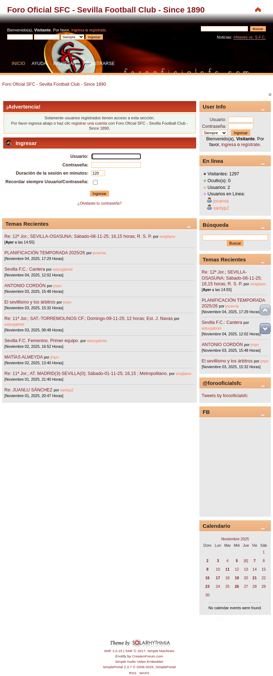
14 (255, 569)
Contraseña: (214, 126)
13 (246, 569)
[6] (246, 561)
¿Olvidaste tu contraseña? (100, 203)
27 (246, 586)
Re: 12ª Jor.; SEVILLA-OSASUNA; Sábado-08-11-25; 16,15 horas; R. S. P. (78, 236)
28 (255, 586)
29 (264, 586)
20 (246, 578)
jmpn (57, 286)
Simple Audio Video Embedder (139, 662)
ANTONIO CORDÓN (24, 285)
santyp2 (66, 390)
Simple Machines (160, 651)
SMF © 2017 (135, 651)
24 (218, 586)
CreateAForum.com (147, 656)
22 (264, 578)
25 (227, 586)
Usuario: (218, 119)
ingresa (77, 30)
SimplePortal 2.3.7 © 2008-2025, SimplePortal (139, 667)
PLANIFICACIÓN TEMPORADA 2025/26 (44, 252)
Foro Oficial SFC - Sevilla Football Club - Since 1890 (106, 9)
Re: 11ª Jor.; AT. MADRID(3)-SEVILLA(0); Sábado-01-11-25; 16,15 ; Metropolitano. (86, 373)
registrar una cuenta (89, 123)
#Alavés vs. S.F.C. (249, 37)
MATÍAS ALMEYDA (23, 357)
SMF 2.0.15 (113, 651)
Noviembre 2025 (235, 539)
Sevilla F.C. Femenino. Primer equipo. (41, 340)
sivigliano (167, 236)
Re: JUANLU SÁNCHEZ (28, 389)
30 (207, 595)
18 (227, 578)
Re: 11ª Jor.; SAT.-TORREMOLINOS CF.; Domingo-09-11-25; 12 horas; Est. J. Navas (88, 318)
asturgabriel (63, 269)
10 (218, 569)
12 (237, 569)
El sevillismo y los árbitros (29, 302)
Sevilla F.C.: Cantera (25, 269)
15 (264, 569)
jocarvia (99, 253)
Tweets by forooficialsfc (225, 395)
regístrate (97, 30)
